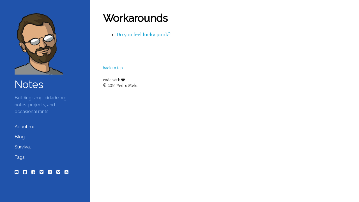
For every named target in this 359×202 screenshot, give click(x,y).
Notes (29, 84)
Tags (20, 157)
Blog (20, 136)
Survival (23, 147)
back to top (113, 68)
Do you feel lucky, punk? (144, 34)
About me (25, 126)
